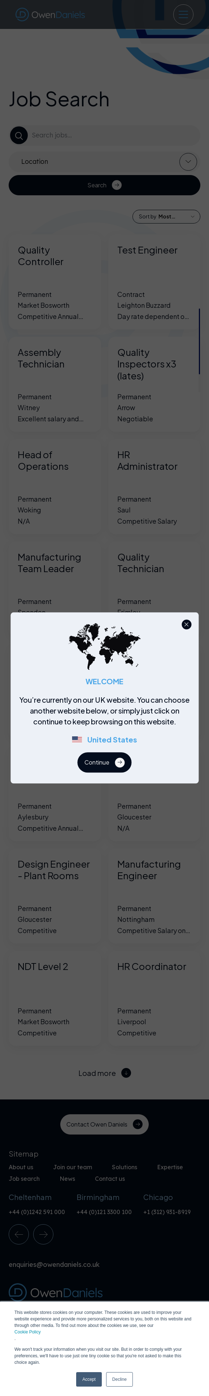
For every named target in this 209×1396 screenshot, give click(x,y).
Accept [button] (89, 1379)
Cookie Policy (27, 1332)
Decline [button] (119, 1379)
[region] (106, 724)
